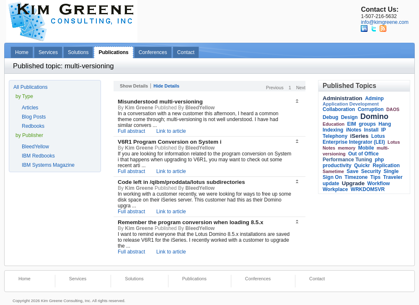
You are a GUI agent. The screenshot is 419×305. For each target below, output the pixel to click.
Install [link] (371, 130)
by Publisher (29, 135)
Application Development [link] (351, 103)
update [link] (331, 183)
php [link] (379, 160)
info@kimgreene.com (385, 22)
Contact (185, 52)
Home (21, 52)
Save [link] (352, 171)
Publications (113, 52)
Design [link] (349, 117)
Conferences (153, 52)
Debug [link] (330, 117)
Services (48, 52)
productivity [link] (337, 165)
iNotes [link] (354, 130)
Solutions (78, 52)
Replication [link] (386, 165)
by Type (24, 96)
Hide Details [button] (166, 85)
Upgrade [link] (353, 183)
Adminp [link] (374, 98)
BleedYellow (35, 147)
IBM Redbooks (38, 156)
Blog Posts (34, 117)
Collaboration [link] (339, 109)
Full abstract (131, 131)
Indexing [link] (333, 130)
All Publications (30, 87)
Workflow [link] (378, 183)
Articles (30, 108)
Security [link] (371, 171)
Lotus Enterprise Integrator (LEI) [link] (354, 139)
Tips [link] (375, 177)
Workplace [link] (335, 189)
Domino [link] (374, 116)
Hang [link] (384, 124)
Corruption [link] (371, 109)
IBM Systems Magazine (48, 165)
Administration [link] (342, 98)
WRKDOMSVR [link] (368, 189)
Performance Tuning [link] (347, 160)
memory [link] (346, 147)
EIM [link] (351, 124)
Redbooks (33, 126)
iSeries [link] (359, 136)
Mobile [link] (366, 148)
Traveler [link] (393, 177)
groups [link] (367, 124)
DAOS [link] (392, 109)
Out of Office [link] (363, 154)
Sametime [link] (333, 171)
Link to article (171, 131)
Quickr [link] (362, 165)
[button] (298, 101)
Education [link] (333, 124)
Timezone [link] (355, 177)
